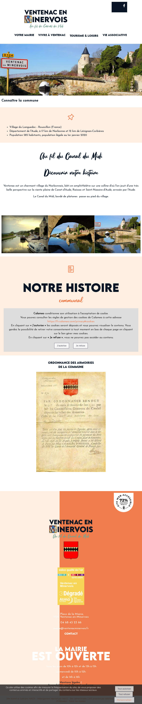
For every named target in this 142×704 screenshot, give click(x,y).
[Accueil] (46, 16)
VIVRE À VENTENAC (52, 35)
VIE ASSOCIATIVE (115, 35)
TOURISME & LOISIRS (84, 36)
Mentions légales (70, 682)
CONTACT (71, 634)
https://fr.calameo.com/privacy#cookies (70, 321)
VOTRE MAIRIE (24, 35)
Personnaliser (124, 699)
